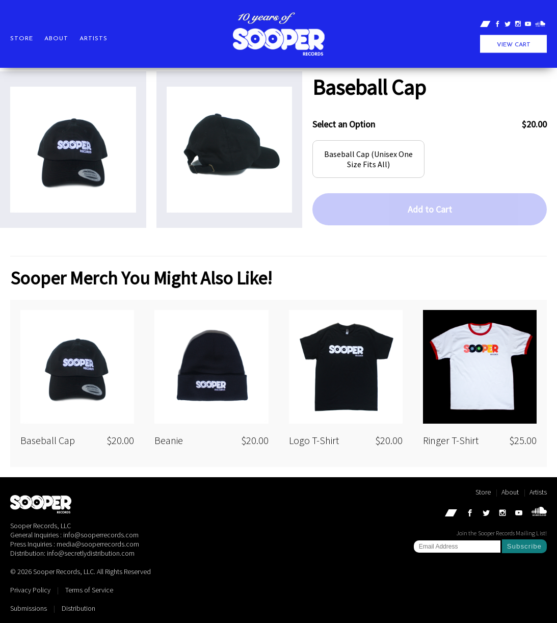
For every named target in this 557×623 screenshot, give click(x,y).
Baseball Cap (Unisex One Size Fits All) (368, 159)
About (56, 39)
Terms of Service (89, 589)
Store (21, 39)
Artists (93, 39)
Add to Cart (430, 209)
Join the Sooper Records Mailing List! (501, 533)
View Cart (514, 45)
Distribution (78, 608)
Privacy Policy (30, 589)
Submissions (28, 608)
